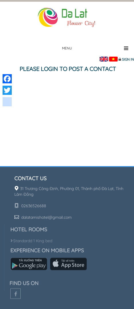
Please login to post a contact (68, 68)
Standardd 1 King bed (31, 240)
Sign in (128, 59)
